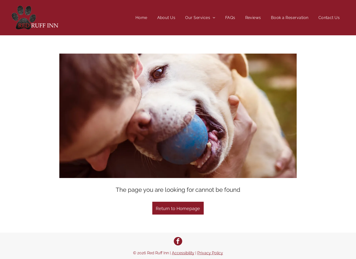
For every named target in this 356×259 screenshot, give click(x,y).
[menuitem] (141, 18)
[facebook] (178, 242)
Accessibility (183, 253)
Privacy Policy (210, 253)
